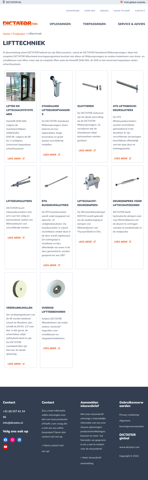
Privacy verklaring (129, 414)
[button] (16, 158)
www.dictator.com (129, 447)
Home (6, 33)
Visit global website (134, 2)
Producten (19, 33)
